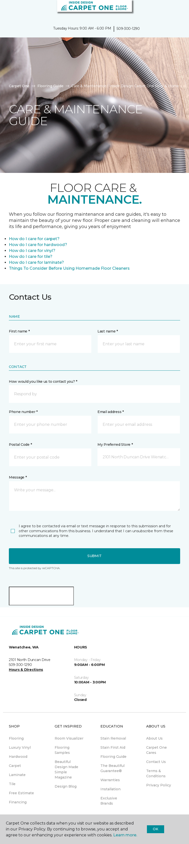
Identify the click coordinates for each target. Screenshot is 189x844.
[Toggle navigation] (7, 10)
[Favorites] (176, 10)
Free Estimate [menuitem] (21, 793)
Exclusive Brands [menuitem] (108, 801)
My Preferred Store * (115, 444)
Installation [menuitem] (110, 789)
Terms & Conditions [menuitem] (156, 773)
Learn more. (125, 835)
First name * (19, 331)
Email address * (110, 412)
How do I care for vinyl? (32, 250)
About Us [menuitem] (154, 738)
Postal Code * (20, 444)
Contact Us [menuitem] (156, 762)
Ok (155, 829)
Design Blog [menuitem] (66, 786)
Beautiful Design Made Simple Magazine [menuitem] (66, 769)
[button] (170, 10)
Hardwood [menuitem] (18, 756)
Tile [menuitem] (12, 784)
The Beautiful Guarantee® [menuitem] (112, 768)
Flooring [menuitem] (16, 738)
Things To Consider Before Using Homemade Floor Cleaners (69, 268)
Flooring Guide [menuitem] (113, 756)
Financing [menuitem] (18, 802)
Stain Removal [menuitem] (113, 738)
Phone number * (23, 412)
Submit (94, 556)
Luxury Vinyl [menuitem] (20, 747)
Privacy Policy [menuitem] (158, 785)
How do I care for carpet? (34, 238)
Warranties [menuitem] (110, 780)
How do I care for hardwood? (38, 244)
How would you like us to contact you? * (43, 381)
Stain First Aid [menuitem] (112, 747)
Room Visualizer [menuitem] (69, 738)
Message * (18, 477)
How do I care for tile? (30, 256)
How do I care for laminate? (36, 262)
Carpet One (19, 86)
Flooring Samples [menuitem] (62, 750)
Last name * (107, 331)
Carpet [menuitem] (15, 765)
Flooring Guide (50, 86)
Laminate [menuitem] (17, 775)
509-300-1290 (128, 28)
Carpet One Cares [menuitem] (156, 750)
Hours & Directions (26, 669)
